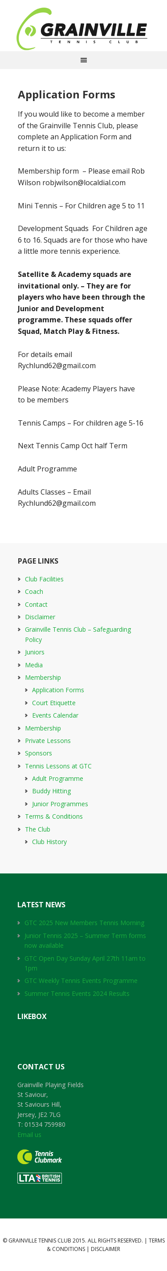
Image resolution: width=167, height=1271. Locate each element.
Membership (43, 677)
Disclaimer (40, 617)
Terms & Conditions (54, 816)
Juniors (35, 652)
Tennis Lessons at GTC (58, 766)
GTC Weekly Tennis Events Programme (81, 980)
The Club (37, 829)
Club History (49, 841)
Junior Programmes (60, 804)
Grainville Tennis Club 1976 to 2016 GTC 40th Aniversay (83, 29)
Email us (29, 1134)
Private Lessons (48, 740)
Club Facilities (44, 579)
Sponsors (38, 753)
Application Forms (58, 690)
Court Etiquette (54, 702)
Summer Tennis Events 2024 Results (77, 993)
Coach (34, 591)
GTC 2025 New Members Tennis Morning (84, 922)
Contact (36, 604)
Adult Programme (57, 778)
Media (34, 665)
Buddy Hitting (51, 791)
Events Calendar (55, 715)
